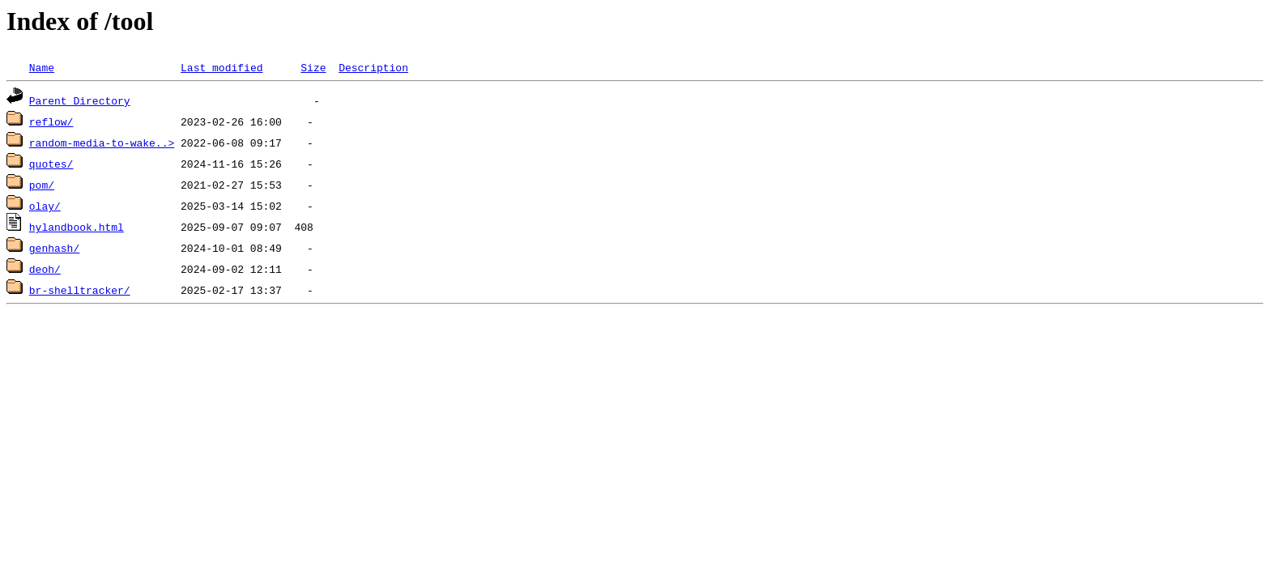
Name (41, 67)
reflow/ (51, 121)
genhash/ (54, 247)
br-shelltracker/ (79, 290)
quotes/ (51, 163)
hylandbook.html (76, 226)
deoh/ (45, 269)
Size (313, 67)
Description (373, 67)
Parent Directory (79, 100)
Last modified (221, 67)
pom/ (41, 184)
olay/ (45, 205)
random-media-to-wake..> (101, 142)
